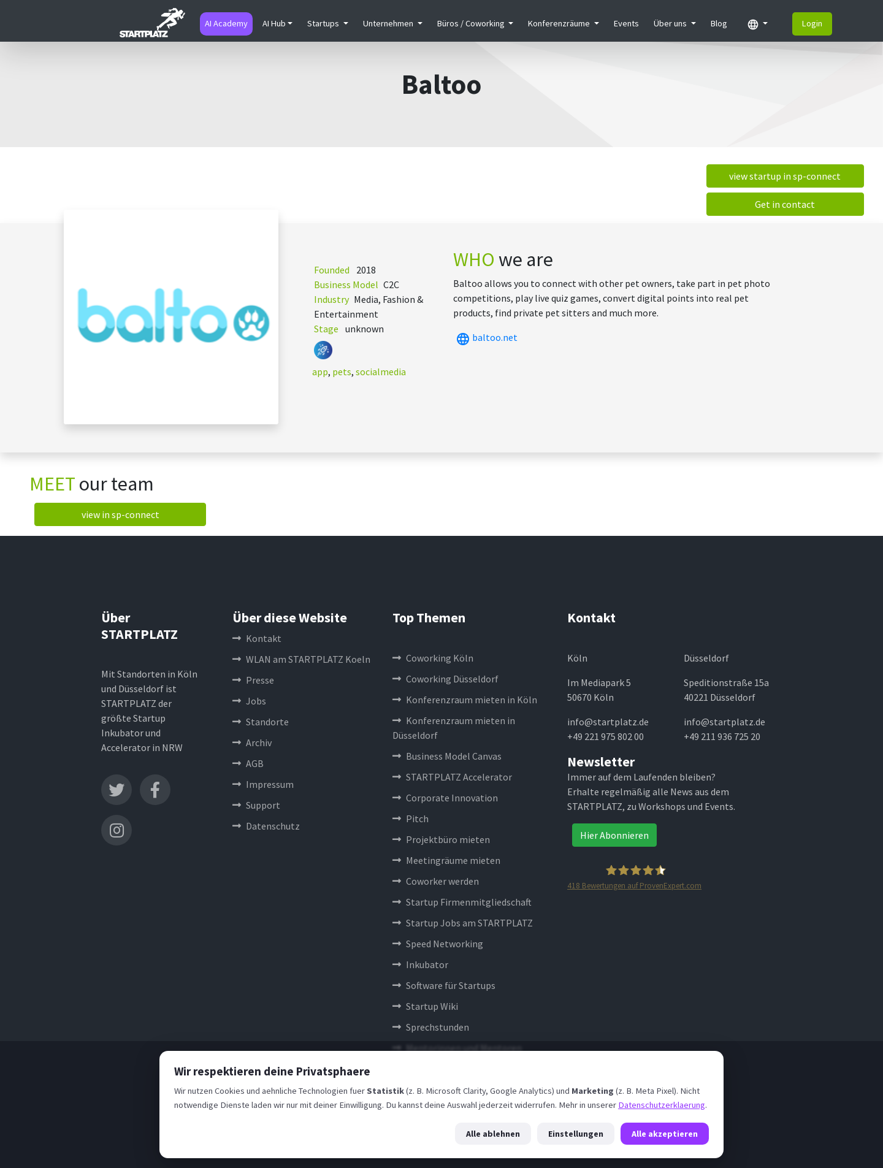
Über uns (671, 23)
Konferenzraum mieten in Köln (464, 699)
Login (812, 23)
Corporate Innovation (445, 798)
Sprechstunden (430, 1027)
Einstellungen (575, 1133)
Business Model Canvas (447, 756)
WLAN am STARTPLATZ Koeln (301, 659)
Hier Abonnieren (614, 835)
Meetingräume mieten (446, 860)
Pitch (410, 818)
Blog (719, 23)
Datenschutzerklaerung (661, 1104)
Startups (324, 23)
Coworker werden (435, 881)
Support (256, 805)
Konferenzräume (560, 23)
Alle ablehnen (493, 1133)
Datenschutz (266, 826)
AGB (248, 763)
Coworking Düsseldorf (445, 679)
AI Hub (274, 23)
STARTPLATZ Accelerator (452, 777)
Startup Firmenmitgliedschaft (462, 902)
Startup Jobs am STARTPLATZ (462, 923)
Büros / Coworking (471, 23)
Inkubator (420, 964)
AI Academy (226, 23)
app (320, 371)
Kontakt (256, 638)
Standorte (260, 722)
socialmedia (381, 371)
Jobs (249, 701)
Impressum (263, 784)
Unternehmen (389, 23)
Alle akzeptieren (665, 1133)
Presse (253, 680)
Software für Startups (443, 985)
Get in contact (785, 204)
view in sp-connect (120, 514)
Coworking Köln (432, 658)
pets (341, 371)
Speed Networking (437, 943)
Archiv (252, 742)
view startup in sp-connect (785, 176)
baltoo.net (485, 337)
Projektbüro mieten (441, 839)
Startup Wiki (425, 1006)
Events (626, 23)
